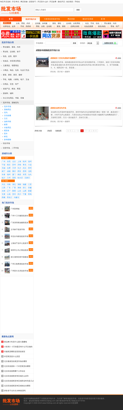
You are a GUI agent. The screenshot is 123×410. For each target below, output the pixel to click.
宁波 (3, 165)
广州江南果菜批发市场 (19, 264)
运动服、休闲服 (41, 23)
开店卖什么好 (42, 2)
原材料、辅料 (8, 93)
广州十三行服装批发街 (19, 216)
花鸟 (6, 112)
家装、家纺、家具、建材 (12, 75)
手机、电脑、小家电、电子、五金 (16, 79)
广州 (3, 161)
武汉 (24, 168)
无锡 (3, 168)
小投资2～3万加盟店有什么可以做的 (18, 347)
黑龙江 (9, 197)
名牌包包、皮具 (9, 26)
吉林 (3, 191)
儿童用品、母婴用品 (11, 65)
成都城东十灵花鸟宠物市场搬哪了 (63, 58)
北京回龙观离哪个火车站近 (14, 371)
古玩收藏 (7, 115)
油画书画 (7, 121)
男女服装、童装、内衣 (11, 47)
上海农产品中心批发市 (19, 243)
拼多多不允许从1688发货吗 (15, 391)
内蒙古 (16, 197)
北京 (14, 161)
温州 (30, 161)
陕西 (14, 191)
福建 (24, 184)
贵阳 (14, 178)
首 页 (11, 19)
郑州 (30, 168)
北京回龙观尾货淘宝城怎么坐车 (16, 376)
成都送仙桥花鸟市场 (58, 108)
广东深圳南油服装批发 (19, 223)
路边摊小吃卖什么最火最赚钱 (15, 342)
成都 (9, 171)
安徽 (30, 188)
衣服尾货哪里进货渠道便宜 (14, 352)
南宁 (3, 171)
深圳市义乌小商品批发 (19, 250)
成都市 (67, 72)
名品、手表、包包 (92, 23)
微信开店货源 (88, 19)
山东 (19, 191)
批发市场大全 (31, 19)
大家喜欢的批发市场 (52, 19)
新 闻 (103, 19)
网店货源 (71, 19)
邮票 (6, 124)
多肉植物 (7, 140)
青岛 (24, 165)
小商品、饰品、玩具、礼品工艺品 (16, 70)
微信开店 (61, 2)
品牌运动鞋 (75, 26)
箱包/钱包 (102, 26)
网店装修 (24, 2)
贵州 (14, 194)
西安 (19, 171)
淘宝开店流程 (5, 2)
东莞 (9, 161)
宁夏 (24, 194)
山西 (24, 191)
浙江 (24, 188)
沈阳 (30, 171)
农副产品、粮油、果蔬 (11, 89)
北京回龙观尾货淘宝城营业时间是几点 (19, 381)
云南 (9, 194)
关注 (31, 208)
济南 (19, 165)
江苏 (30, 184)
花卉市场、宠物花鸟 (11, 103)
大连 (30, 165)
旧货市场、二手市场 (11, 148)
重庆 (14, 171)
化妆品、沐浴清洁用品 (11, 61)
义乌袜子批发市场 (18, 229)
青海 (30, 194)
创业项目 (69, 2)
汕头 (30, 174)
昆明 (24, 171)
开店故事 (52, 2)
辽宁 (9, 191)
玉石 (6, 118)
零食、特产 (115, 26)
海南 (19, 188)
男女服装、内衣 (110, 23)
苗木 (6, 133)
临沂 (3, 178)
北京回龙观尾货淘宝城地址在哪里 (17, 386)
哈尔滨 (20, 178)
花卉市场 (7, 106)
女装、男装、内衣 (23, 23)
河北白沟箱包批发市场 (19, 236)
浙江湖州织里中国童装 (19, 257)
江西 (3, 188)
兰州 (9, 178)
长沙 (19, 168)
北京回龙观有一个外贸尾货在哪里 (17, 366)
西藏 (3, 197)
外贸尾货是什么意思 (12, 356)
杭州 (24, 161)
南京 (9, 165)
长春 (3, 174)
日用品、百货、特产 (11, 84)
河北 (3, 184)
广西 (14, 188)
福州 (9, 174)
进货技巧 (32, 2)
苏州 (14, 165)
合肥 (9, 168)
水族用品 (7, 127)
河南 (9, 184)
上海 (19, 161)
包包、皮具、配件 (10, 56)
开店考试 (15, 2)
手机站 (77, 2)
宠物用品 (7, 109)
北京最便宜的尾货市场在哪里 (15, 361)
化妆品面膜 (88, 26)
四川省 (60, 72)
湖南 (19, 184)
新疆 (30, 191)
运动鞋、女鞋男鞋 (73, 23)
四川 (19, 194)
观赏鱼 (6, 130)
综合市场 (6, 143)
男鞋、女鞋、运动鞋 (44, 26)
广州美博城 (15, 209)
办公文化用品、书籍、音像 (13, 98)
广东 (9, 188)
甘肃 (3, 194)
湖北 (14, 184)
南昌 (19, 174)
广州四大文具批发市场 (19, 271)
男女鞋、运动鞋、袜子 (11, 52)
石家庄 (27, 178)
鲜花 (6, 136)
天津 (14, 168)
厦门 (14, 174)
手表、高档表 (25, 26)
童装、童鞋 (56, 23)
